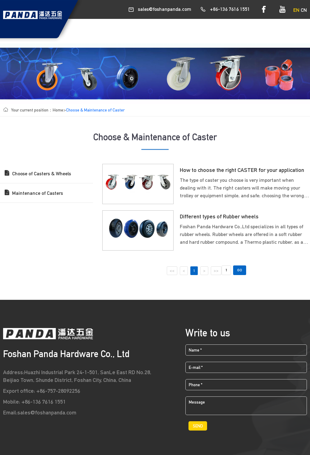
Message (197, 402)
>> (215, 271)
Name (195, 350)
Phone (195, 384)
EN (296, 10)
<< (172, 271)
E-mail (196, 367)
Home (58, 109)
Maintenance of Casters (34, 192)
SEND (198, 425)
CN (304, 10)
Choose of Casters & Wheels (38, 172)
